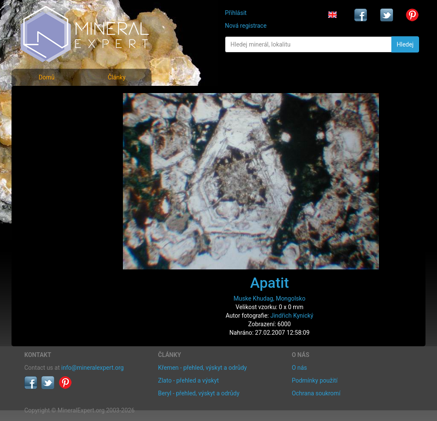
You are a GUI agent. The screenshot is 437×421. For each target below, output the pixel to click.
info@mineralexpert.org (92, 367)
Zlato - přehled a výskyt (188, 380)
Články (116, 77)
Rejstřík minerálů (53, 117)
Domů (46, 77)
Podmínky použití (315, 380)
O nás (299, 367)
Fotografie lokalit (53, 136)
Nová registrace (246, 25)
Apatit (269, 282)
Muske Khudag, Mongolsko (269, 298)
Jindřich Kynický (291, 315)
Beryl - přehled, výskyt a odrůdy (198, 393)
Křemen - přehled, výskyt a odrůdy (202, 367)
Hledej (405, 44)
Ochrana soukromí (316, 393)
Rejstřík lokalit (49, 154)
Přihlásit (236, 12)
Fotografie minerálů (58, 98)
